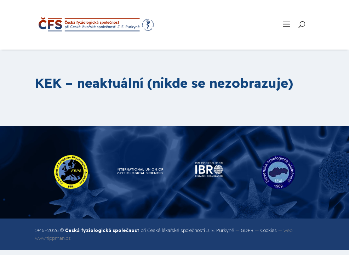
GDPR (247, 230)
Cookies (268, 230)
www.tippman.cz (52, 238)
